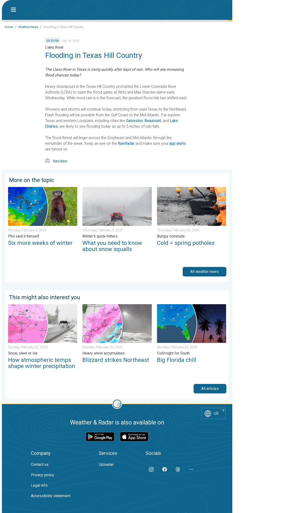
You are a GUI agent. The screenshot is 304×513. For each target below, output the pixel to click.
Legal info (39, 485)
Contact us (39, 464)
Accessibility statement (50, 496)
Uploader (106, 464)
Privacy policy (42, 475)
